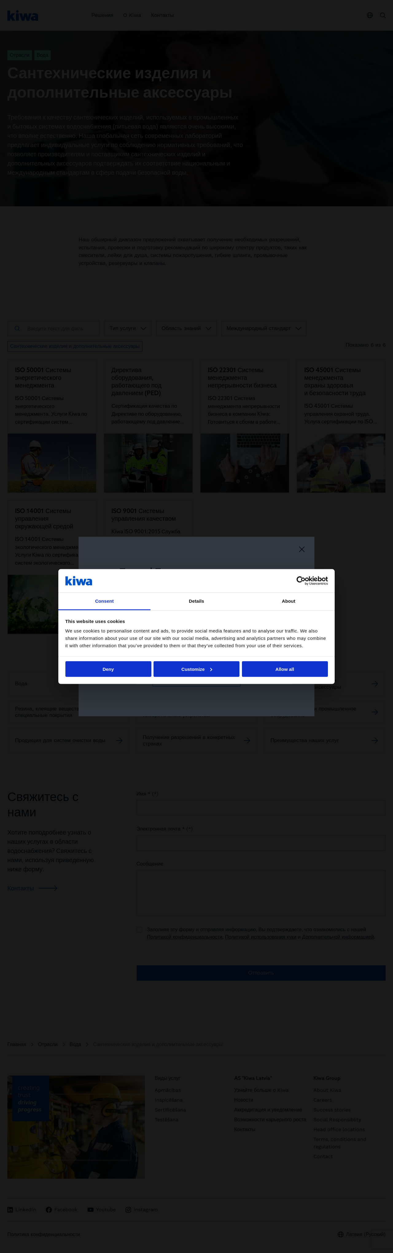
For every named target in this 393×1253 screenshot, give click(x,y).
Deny (108, 668)
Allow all (284, 668)
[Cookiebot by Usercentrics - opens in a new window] (301, 580)
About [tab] (288, 601)
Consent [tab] (104, 601)
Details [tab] (196, 601)
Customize (196, 668)
